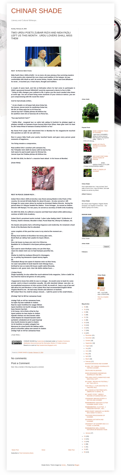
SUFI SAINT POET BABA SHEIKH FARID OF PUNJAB (100, 158)
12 (85, 444)
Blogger (77, 465)
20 (85, 322)
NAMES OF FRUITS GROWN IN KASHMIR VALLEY (99, 146)
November (88, 338)
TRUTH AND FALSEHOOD (93, 370)
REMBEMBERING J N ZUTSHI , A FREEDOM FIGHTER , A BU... (95, 407)
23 (85, 315)
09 (85, 452)
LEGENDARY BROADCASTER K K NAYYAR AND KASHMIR (96, 399)
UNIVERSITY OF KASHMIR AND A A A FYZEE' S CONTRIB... (96, 424)
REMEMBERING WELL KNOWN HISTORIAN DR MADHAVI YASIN (96, 428)
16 (85, 333)
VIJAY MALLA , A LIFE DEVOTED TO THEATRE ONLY (96, 386)
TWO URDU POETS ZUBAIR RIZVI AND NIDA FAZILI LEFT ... (97, 378)
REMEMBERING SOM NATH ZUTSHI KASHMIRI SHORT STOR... (96, 403)
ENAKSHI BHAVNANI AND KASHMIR (96, 364)
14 (85, 439)
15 (85, 436)
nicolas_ (63, 465)
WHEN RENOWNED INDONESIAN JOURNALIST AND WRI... (95, 374)
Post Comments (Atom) (26, 453)
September (88, 343)
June (87, 351)
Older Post (71, 450)
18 (85, 328)
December (88, 335)
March (87, 359)
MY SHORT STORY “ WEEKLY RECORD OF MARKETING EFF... (96, 395)
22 (85, 317)
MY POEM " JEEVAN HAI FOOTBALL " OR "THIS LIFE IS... (97, 382)
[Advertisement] (43, 432)
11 (85, 447)
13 (85, 441)
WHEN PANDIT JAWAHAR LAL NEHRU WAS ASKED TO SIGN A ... (97, 412)
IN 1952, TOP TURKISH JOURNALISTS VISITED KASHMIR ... (97, 367)
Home (43, 450)
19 (85, 325)
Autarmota (40, 341)
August (87, 346)
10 (85, 449)
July (86, 348)
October (88, 340)
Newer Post (15, 450)
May (86, 353)
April (86, 356)
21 (85, 320)
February (88, 361)
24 (85, 312)
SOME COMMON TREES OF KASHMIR (100, 131)
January (88, 433)
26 (85, 307)
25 (85, 309)
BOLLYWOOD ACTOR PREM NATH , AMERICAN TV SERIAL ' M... (96, 390)
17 (85, 330)
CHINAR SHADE (36, 11)
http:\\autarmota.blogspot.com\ (47, 345)
